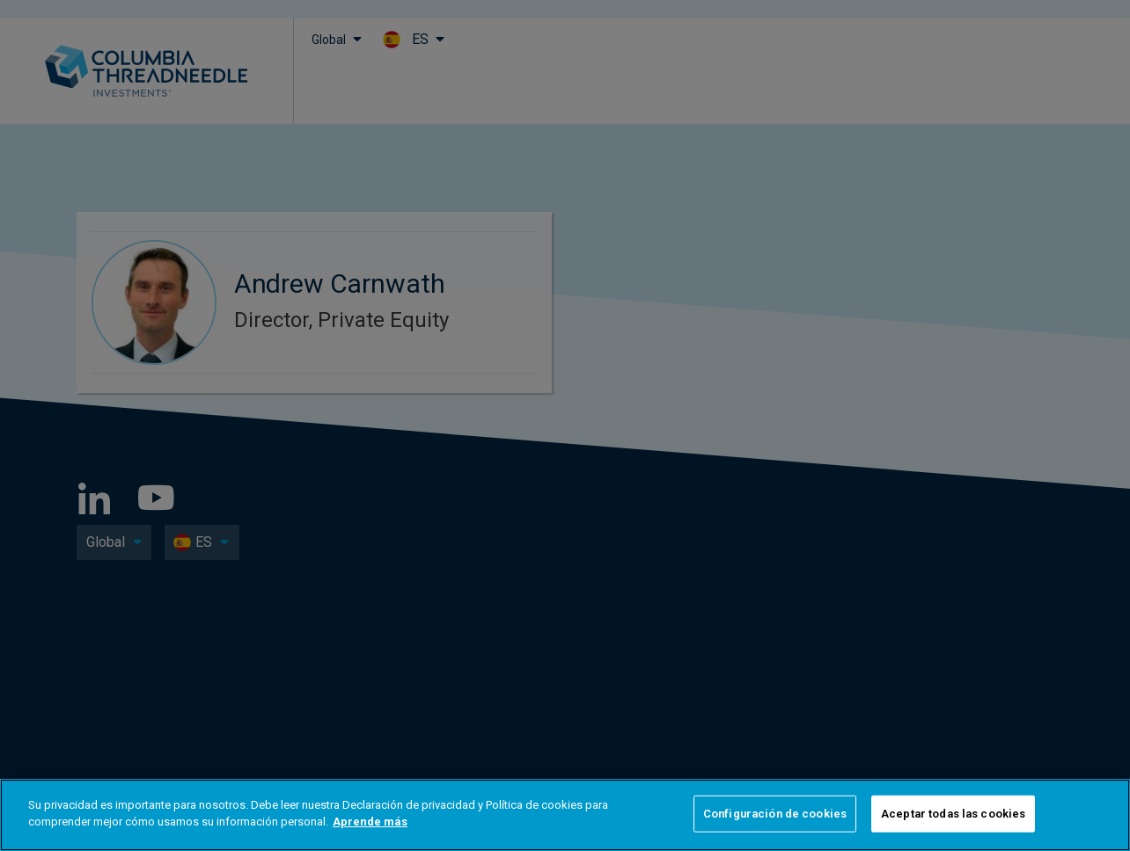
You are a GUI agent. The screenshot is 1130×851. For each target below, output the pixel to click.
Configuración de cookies (775, 813)
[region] (565, 815)
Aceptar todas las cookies (953, 813)
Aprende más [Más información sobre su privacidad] (370, 821)
